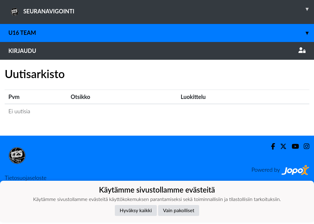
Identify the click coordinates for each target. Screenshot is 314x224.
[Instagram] (304, 146)
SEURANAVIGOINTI (161, 9)
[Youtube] (293, 146)
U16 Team (161, 33)
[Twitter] (281, 146)
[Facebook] (270, 146)
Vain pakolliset (178, 210)
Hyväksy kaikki (136, 210)
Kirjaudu (157, 50)
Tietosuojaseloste (25, 177)
